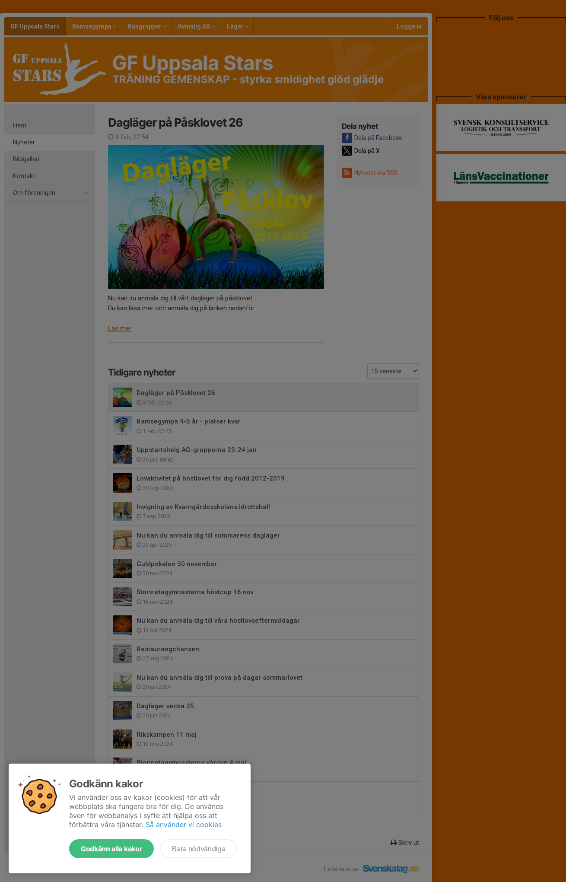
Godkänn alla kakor (111, 848)
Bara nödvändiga (198, 848)
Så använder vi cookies (184, 824)
